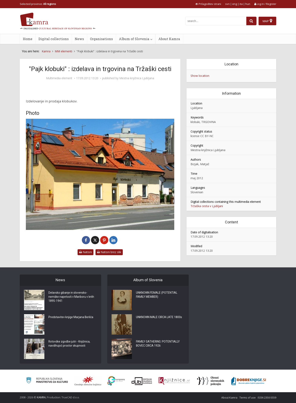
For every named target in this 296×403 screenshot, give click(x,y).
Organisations (101, 39)
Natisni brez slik (109, 252)
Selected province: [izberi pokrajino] (38, 4)
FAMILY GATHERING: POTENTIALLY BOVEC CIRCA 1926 (158, 343)
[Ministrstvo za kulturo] (47, 381)
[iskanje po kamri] (215, 21)
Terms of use (247, 397)
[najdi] (251, 21)
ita (241, 4)
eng (234, 4)
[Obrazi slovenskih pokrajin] (210, 381)
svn (227, 4)
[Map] (267, 21)
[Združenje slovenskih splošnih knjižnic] (174, 381)
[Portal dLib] (142, 381)
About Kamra (169, 39)
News (79, 39)
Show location (200, 76)
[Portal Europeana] (116, 381)
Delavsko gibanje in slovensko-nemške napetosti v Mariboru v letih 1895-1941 (71, 297)
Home (27, 39)
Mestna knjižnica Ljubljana (136, 78)
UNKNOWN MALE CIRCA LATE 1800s (159, 317)
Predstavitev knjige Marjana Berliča (70, 317)
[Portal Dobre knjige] (248, 381)
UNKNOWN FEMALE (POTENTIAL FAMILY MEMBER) (156, 295)
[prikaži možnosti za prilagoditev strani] (208, 4)
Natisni (85, 252)
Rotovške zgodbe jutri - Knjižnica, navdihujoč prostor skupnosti (69, 343)
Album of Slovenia (134, 39)
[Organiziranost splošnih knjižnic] (88, 381)
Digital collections (53, 39)
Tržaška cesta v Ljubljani (207, 206)
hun (247, 4)
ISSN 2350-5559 (267, 397)
